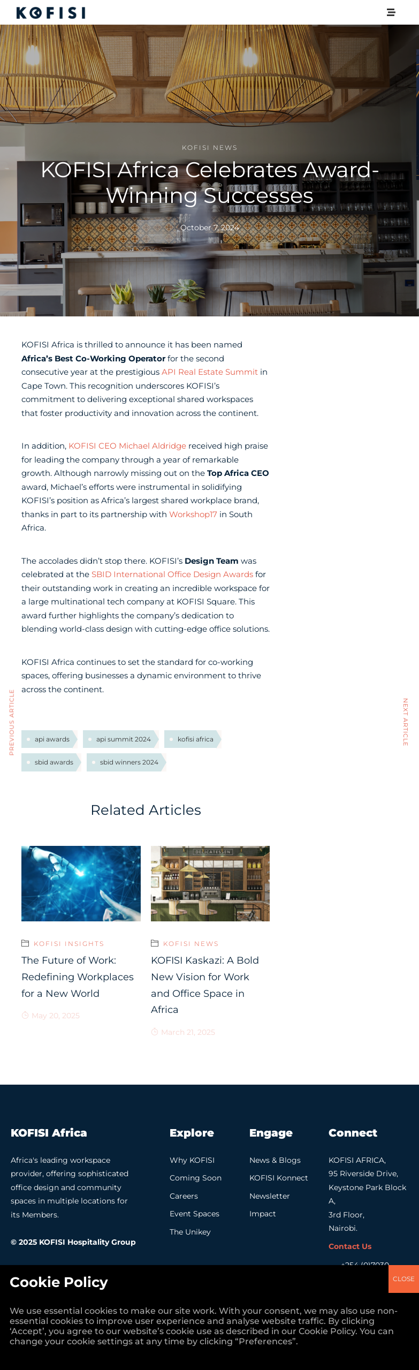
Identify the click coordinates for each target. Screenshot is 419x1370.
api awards (52, 739)
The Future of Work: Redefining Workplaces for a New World (77, 977)
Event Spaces (194, 1213)
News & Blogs (275, 1160)
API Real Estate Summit (210, 372)
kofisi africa (196, 739)
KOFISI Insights (69, 944)
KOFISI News (210, 147)
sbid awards (54, 762)
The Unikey (190, 1232)
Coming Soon (196, 1178)
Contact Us (350, 1246)
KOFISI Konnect (278, 1178)
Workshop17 (193, 514)
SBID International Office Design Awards (172, 574)
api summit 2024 (123, 739)
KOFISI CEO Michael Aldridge (127, 446)
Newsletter (269, 1196)
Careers (184, 1196)
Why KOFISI (192, 1160)
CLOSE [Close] (404, 998)
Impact (262, 1213)
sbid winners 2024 (129, 762)
